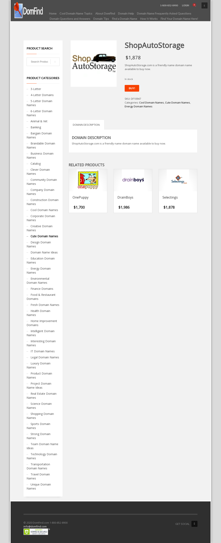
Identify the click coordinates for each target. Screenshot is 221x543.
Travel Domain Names (38, 476)
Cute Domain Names (177, 102)
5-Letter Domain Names (39, 103)
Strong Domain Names (38, 436)
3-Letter (36, 89)
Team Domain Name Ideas (42, 446)
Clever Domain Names (38, 172)
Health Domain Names (38, 313)
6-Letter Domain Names (39, 113)
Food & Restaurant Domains (41, 297)
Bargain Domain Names (39, 135)
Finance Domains (42, 289)
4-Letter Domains (42, 95)
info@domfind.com (35, 526)
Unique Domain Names (39, 486)
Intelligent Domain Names (40, 333)
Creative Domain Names (39, 228)
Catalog (36, 163)
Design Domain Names (39, 244)
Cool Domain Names (151, 102)
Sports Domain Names (38, 426)
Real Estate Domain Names (42, 396)
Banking (36, 127)
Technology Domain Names (42, 456)
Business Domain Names (40, 155)
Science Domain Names (39, 406)
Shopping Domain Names (40, 416)
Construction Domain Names (43, 202)
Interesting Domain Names (41, 343)
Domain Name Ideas (44, 252)
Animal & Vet (39, 121)
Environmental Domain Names (38, 281)
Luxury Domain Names (38, 365)
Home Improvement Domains (42, 323)
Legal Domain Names (45, 357)
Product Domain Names (39, 375)
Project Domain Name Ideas (39, 385)
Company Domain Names (40, 192)
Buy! (132, 88)
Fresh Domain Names (45, 305)
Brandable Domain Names (41, 145)
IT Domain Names (43, 351)
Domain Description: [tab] (86, 125)
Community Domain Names (42, 182)
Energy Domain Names (138, 106)
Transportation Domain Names (38, 466)
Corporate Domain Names (41, 218)
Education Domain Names (41, 260)
